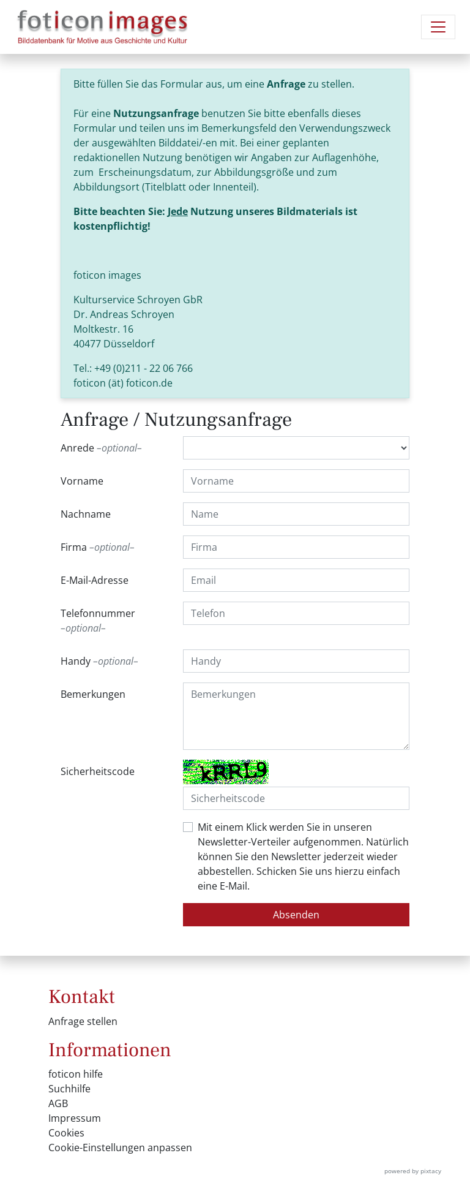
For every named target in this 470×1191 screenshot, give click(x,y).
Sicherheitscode (98, 771)
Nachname (86, 514)
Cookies (66, 1133)
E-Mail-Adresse (95, 580)
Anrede (101, 447)
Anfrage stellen (83, 1021)
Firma (98, 547)
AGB (58, 1103)
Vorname (82, 481)
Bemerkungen (93, 694)
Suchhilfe (69, 1088)
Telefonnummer (98, 621)
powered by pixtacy (412, 1170)
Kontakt (81, 997)
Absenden (296, 914)
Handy (99, 661)
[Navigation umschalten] (438, 27)
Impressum (74, 1118)
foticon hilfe (75, 1074)
